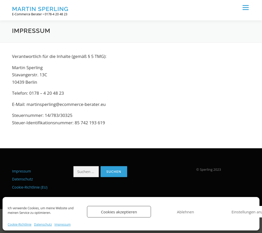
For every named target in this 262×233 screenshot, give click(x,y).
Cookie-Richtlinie (19, 225)
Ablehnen (185, 211)
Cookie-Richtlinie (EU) (29, 187)
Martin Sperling (40, 8)
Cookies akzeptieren (119, 211)
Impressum (62, 225)
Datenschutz (43, 225)
